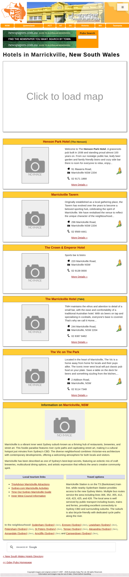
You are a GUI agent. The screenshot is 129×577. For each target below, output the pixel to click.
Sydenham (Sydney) (43, 524)
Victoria (85, 25)
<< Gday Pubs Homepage (17, 562)
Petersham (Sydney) (16, 529)
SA (70, 25)
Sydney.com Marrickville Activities (30, 488)
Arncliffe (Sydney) (44, 533)
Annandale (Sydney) (16, 533)
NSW (7, 25)
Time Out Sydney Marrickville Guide (31, 492)
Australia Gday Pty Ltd (77, 572)
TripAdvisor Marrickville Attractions (30, 484)
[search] (60, 547)
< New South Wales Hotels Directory (23, 556)
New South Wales (94, 54)
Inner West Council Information (28, 495)
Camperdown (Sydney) (79, 533)
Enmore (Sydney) (72, 524)
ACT (50, 25)
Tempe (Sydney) (72, 529)
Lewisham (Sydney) (100, 524)
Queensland (29, 25)
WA (100, 25)
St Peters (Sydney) (45, 529)
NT (60, 25)
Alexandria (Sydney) (100, 529)
